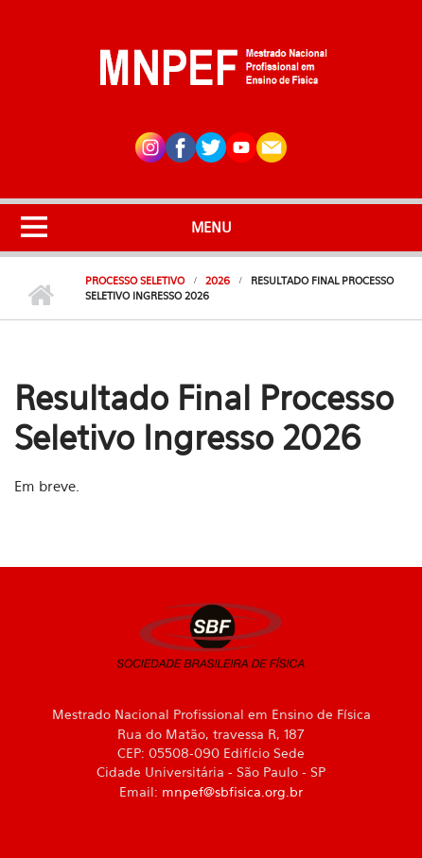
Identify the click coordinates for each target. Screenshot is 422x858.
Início (40, 295)
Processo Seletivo (135, 280)
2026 (217, 280)
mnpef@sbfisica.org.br (232, 791)
